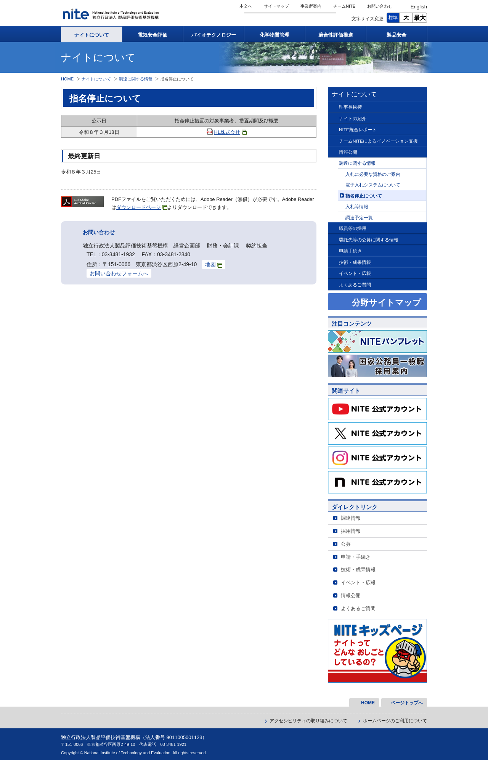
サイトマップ (276, 6)
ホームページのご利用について (395, 720)
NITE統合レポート (358, 129)
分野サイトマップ (386, 302)
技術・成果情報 (355, 262)
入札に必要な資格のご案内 (372, 174)
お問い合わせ (379, 6)
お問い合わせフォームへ (119, 273)
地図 (213, 264)
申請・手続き (356, 557)
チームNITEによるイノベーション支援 (378, 140)
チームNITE (344, 6)
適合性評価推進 (335, 35)
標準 (393, 17)
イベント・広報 (355, 273)
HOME (67, 79)
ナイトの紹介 (352, 118)
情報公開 (348, 151)
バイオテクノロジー (213, 35)
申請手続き (350, 250)
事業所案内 (310, 6)
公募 (346, 544)
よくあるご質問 (355, 284)
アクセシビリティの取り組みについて (308, 720)
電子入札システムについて (372, 184)
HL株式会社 (230, 132)
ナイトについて (91, 35)
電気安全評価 (152, 35)
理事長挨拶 (350, 106)
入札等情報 (356, 206)
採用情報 (351, 531)
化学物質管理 (274, 35)
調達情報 (351, 518)
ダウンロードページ (141, 207)
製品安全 (396, 35)
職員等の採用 (352, 228)
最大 (420, 17)
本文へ (245, 6)
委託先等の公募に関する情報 (368, 239)
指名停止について (363, 195)
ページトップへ (407, 702)
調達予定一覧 (359, 217)
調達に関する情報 (357, 163)
